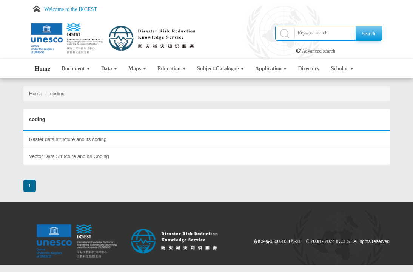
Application (271, 68)
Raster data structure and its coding (67, 139)
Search (368, 33)
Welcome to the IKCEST (70, 9)
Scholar (342, 68)
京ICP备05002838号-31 (277, 241)
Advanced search (318, 51)
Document (76, 68)
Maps (137, 68)
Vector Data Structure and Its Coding (69, 156)
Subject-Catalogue (220, 68)
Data (109, 68)
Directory (308, 68)
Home (42, 68)
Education (171, 68)
